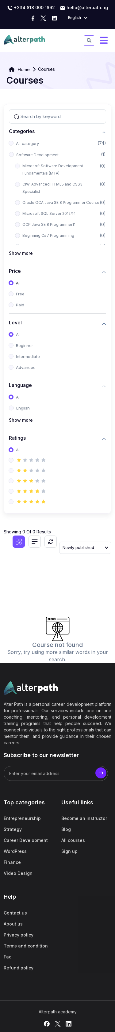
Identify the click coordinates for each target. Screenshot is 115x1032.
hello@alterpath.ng (84, 8)
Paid (20, 304)
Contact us (15, 912)
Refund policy (18, 967)
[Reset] (50, 542)
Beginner (24, 345)
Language (20, 385)
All (18, 282)
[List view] (35, 542)
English (23, 408)
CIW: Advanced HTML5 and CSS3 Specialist (52, 188)
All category (27, 143)
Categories (22, 131)
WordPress (15, 851)
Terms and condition (26, 945)
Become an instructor (84, 818)
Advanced (26, 367)
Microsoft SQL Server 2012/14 (49, 213)
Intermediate (28, 356)
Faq (8, 956)
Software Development (37, 155)
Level (15, 323)
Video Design (18, 873)
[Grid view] (19, 542)
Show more (21, 253)
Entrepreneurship (22, 818)
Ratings (17, 438)
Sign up (69, 851)
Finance (12, 862)
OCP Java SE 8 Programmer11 (48, 224)
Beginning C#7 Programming (48, 235)
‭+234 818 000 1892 (31, 8)
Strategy (13, 829)
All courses (73, 840)
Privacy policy (18, 934)
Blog (66, 829)
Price (15, 271)
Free (20, 293)
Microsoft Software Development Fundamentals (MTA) (52, 169)
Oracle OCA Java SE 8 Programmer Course (60, 202)
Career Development (26, 840)
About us (13, 923)
